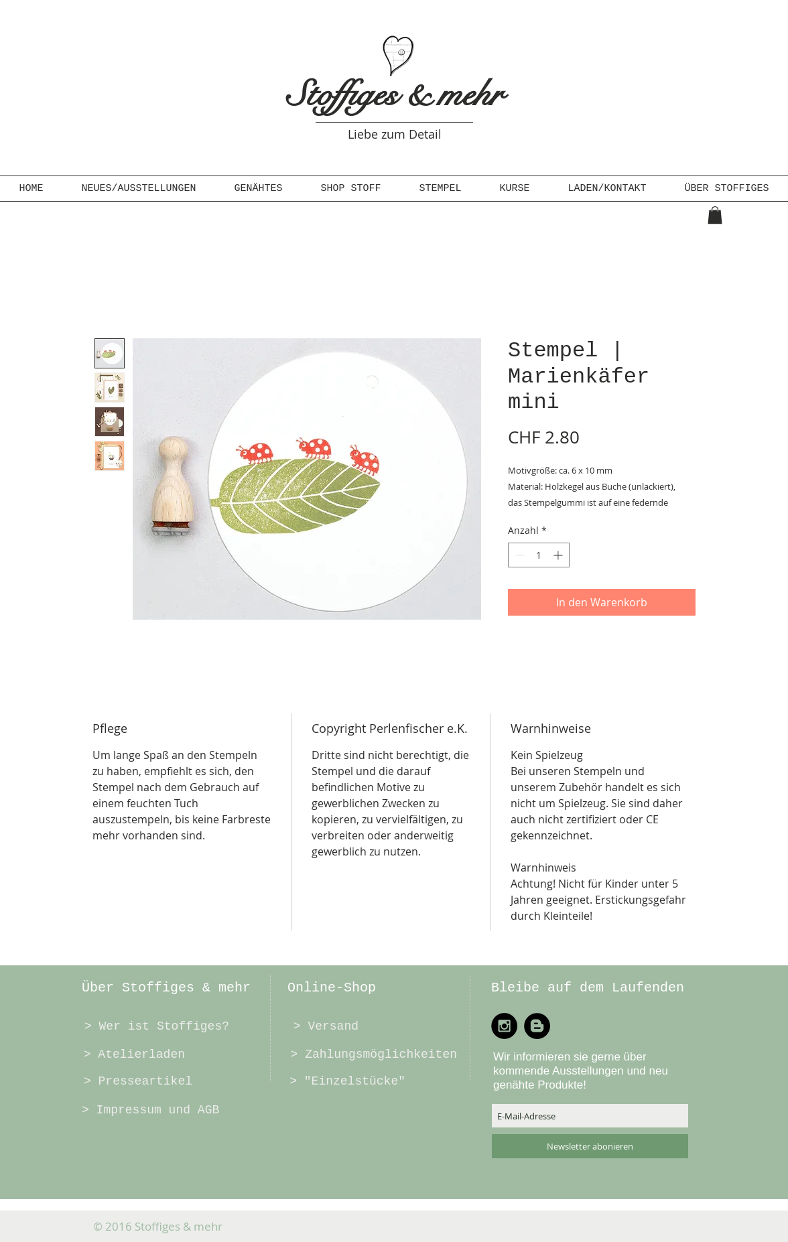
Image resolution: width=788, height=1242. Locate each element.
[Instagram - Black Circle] (504, 1026)
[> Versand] (325, 1026)
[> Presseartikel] (137, 1081)
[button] (258, 188)
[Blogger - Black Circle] (537, 1026)
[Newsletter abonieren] (590, 1146)
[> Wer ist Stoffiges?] (155, 1026)
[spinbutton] (539, 555)
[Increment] (559, 555)
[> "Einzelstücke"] (346, 1081)
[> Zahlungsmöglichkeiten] (372, 1054)
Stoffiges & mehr (395, 94)
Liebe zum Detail (395, 134)
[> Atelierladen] (133, 1054)
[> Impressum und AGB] (150, 1110)
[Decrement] (518, 555)
